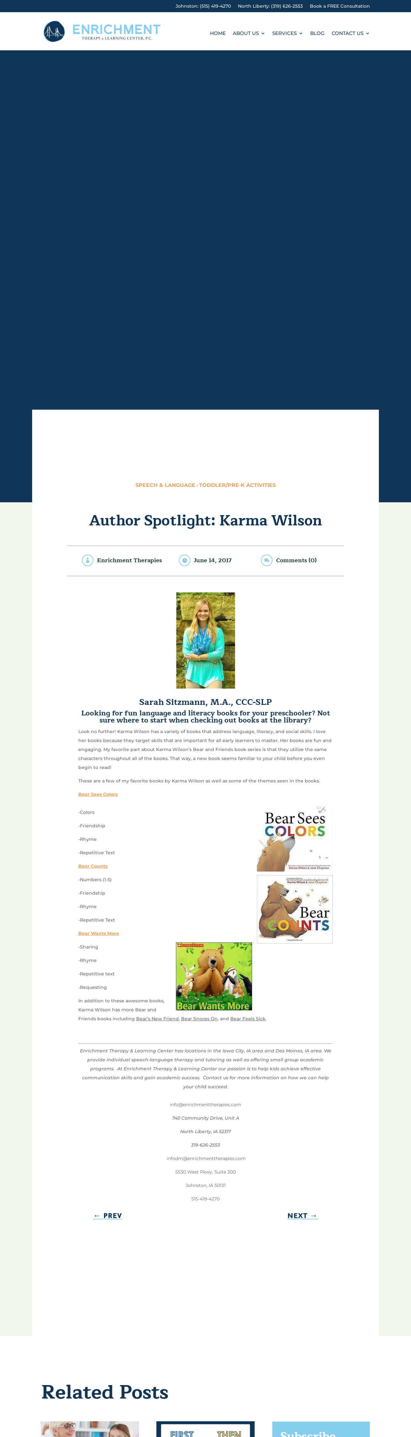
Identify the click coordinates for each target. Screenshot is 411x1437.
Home (218, 33)
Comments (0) (296, 560)
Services (284, 33)
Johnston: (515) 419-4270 (203, 6)
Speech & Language (165, 485)
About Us (246, 33)
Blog (317, 33)
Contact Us (347, 33)
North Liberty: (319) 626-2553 (270, 6)
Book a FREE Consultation (340, 6)
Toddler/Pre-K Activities (237, 485)
